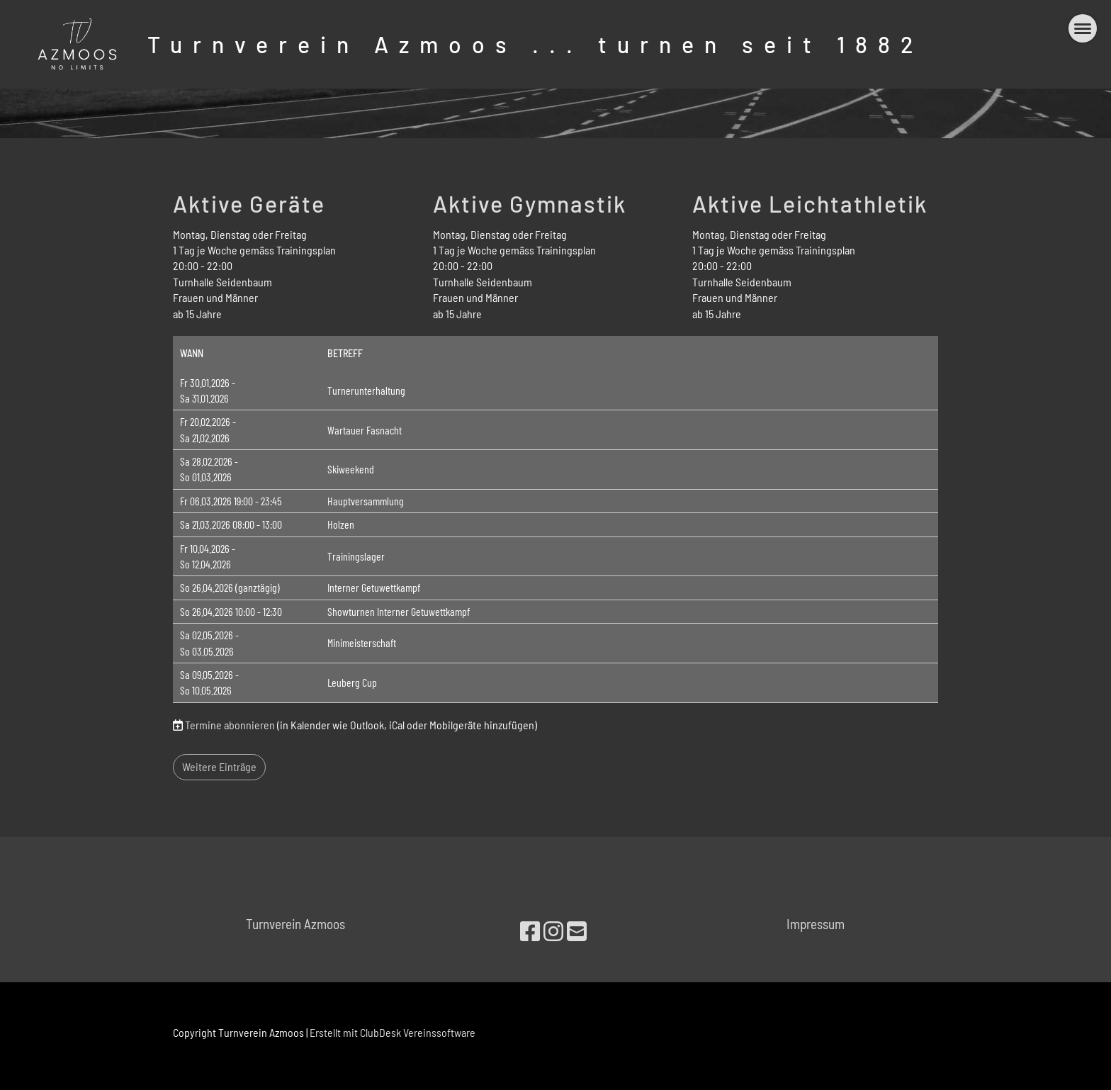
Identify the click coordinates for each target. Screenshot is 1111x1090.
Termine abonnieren (230, 724)
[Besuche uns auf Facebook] (530, 930)
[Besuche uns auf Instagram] (553, 930)
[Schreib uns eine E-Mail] (577, 930)
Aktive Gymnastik (529, 203)
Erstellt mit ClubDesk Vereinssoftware (392, 1032)
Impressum (815, 924)
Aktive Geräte (249, 203)
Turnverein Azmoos (295, 924)
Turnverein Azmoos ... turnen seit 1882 (535, 43)
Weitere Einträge (219, 766)
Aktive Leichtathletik (809, 203)
